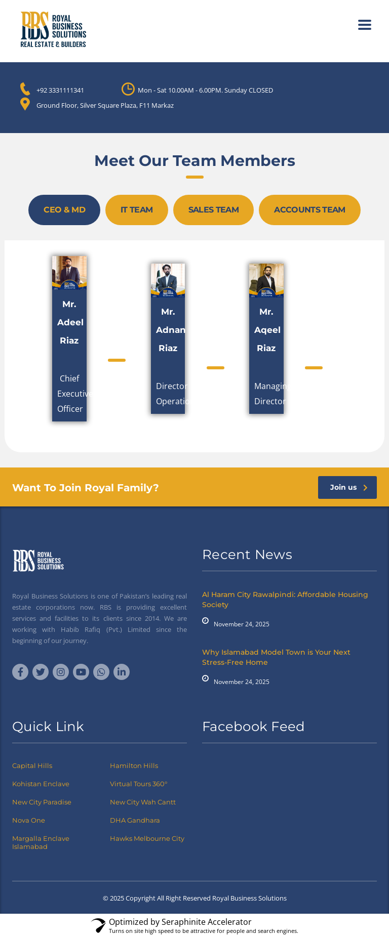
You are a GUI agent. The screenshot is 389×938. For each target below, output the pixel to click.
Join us (349, 487)
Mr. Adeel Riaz (70, 322)
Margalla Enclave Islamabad (40, 842)
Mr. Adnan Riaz (171, 330)
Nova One (28, 820)
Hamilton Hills (134, 765)
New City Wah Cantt (143, 802)
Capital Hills (32, 765)
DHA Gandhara (135, 820)
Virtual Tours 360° (138, 784)
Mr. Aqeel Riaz (267, 330)
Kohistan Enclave (40, 784)
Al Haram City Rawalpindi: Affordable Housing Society (285, 599)
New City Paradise (41, 802)
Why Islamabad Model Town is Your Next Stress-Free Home (276, 657)
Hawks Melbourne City (147, 838)
